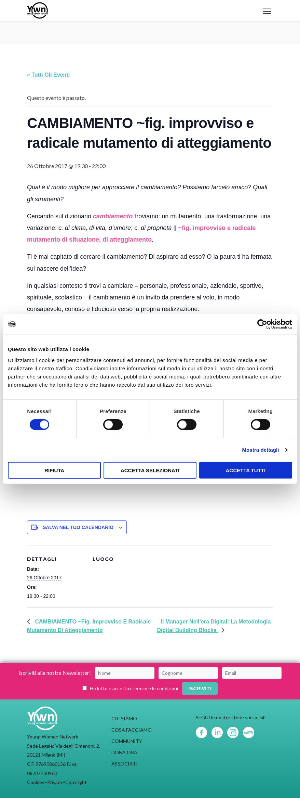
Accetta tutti (246, 470)
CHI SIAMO (124, 718)
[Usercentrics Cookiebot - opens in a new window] (262, 324)
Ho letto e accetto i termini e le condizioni (134, 688)
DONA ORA (124, 752)
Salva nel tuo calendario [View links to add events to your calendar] (78, 527)
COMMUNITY (126, 741)
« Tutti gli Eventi (48, 75)
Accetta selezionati (150, 470)
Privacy (55, 782)
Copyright (76, 782)
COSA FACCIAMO (131, 730)
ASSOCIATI (124, 764)
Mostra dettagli (260, 450)
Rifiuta (54, 470)
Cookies (35, 782)
